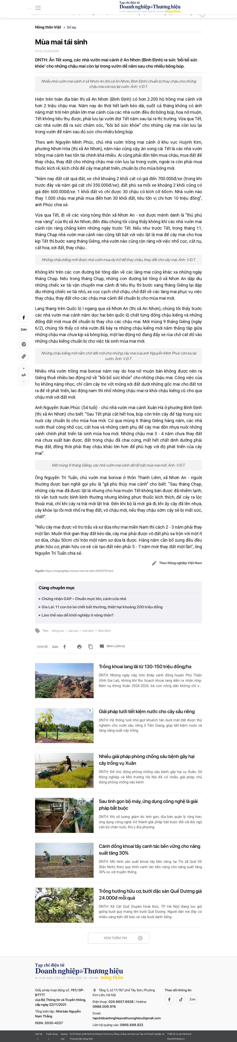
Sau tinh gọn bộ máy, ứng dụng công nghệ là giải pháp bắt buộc (148, 804)
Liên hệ (38, 1033)
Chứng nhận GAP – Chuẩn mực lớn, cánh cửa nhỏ (84, 598)
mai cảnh (88, 630)
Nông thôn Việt (50, 27)
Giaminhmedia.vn (176, 1038)
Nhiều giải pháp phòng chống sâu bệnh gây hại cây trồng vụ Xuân (146, 759)
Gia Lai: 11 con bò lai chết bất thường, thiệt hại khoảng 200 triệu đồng (102, 607)
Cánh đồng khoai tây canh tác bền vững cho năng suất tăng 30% (149, 849)
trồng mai (58, 630)
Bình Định (104, 630)
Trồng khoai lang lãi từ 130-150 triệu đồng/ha (145, 666)
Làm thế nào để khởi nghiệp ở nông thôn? (78, 615)
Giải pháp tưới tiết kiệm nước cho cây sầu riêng (147, 711)
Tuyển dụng (52, 1033)
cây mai (73, 630)
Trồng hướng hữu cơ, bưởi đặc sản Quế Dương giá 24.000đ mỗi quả (150, 894)
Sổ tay (71, 27)
